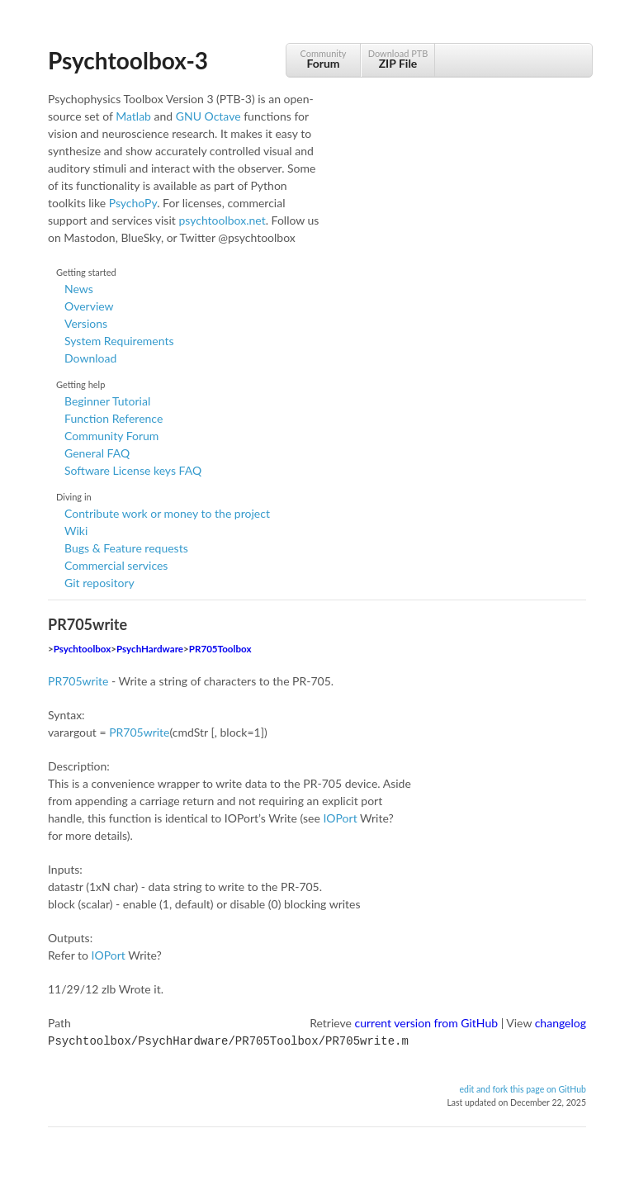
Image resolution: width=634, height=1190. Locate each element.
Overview (89, 306)
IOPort (340, 818)
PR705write (78, 681)
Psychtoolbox (82, 648)
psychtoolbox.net (221, 220)
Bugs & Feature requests (126, 548)
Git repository (99, 583)
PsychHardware (149, 648)
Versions (85, 323)
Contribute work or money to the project (167, 513)
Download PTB (398, 59)
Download (90, 358)
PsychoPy (133, 203)
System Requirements (118, 341)
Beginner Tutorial (107, 401)
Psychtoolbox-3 (128, 60)
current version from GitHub (427, 1023)
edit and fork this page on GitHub (522, 1088)
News (78, 289)
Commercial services (116, 565)
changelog (560, 1023)
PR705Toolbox (220, 648)
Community (323, 59)
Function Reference (113, 418)
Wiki (76, 531)
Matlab (133, 116)
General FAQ (97, 453)
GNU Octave (208, 116)
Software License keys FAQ (132, 470)
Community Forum (111, 436)
